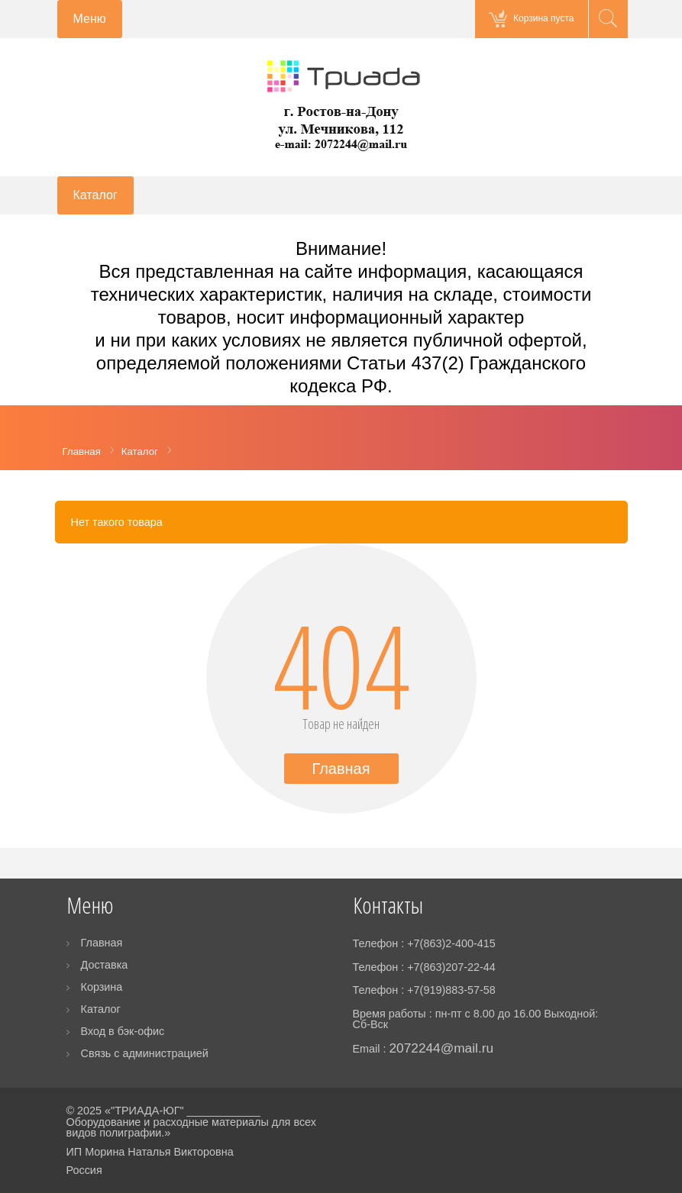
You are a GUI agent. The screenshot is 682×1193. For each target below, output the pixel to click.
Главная (341, 768)
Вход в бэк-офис (123, 1031)
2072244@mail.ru (441, 1048)
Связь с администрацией (144, 1053)
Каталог (101, 1009)
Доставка (104, 965)
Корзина (102, 987)
